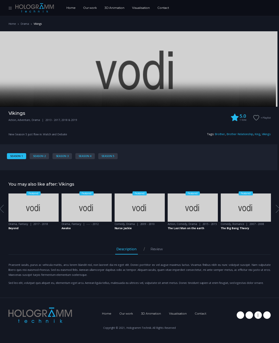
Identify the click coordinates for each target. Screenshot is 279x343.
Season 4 (85, 156)
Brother (220, 134)
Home (71, 8)
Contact (163, 8)
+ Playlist (266, 117)
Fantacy (76, 224)
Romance (238, 224)
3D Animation (114, 8)
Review (157, 249)
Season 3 (62, 156)
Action (12, 120)
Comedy (120, 224)
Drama (25, 24)
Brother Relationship (240, 134)
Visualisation (141, 8)
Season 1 (16, 156)
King (257, 134)
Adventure (23, 120)
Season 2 (39, 156)
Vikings (266, 134)
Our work (90, 8)
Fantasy (23, 224)
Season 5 (108, 156)
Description (126, 249)
